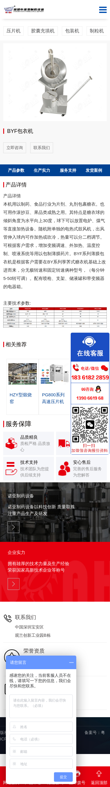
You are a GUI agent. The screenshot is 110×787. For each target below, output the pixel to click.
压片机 (13, 30)
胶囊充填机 (43, 30)
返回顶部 (99, 775)
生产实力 (42, 170)
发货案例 (94, 170)
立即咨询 (14, 147)
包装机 (72, 30)
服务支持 (68, 170)
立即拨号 (77, 775)
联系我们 (41, 147)
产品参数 (16, 170)
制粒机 (97, 30)
